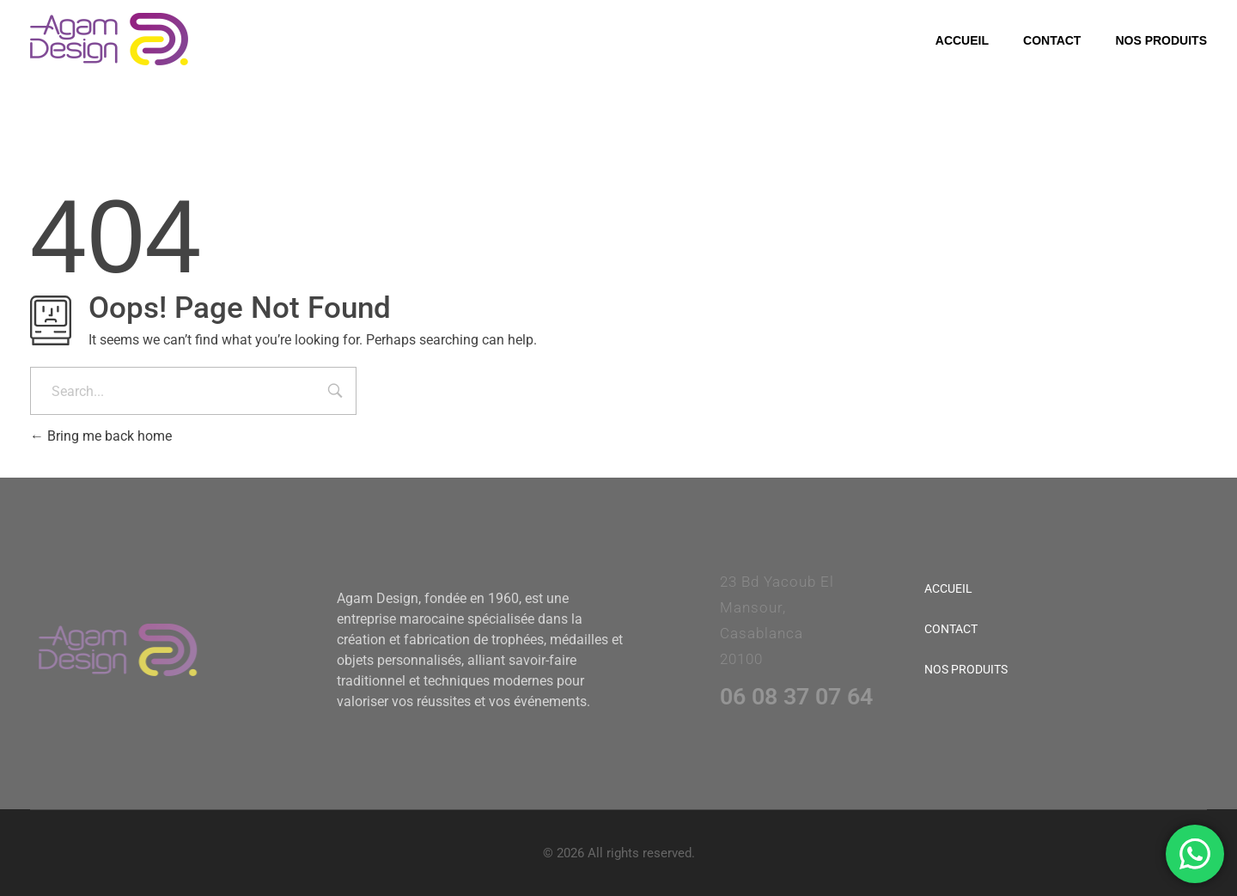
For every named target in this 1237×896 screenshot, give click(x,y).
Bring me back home (101, 436)
